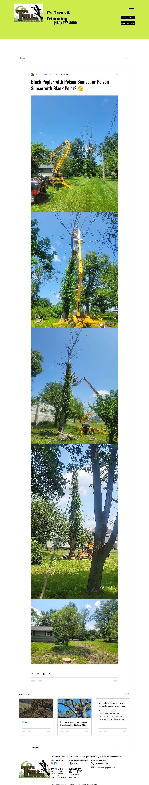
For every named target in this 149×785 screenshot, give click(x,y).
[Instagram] (52, 763)
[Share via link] (49, 674)
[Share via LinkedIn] (43, 674)
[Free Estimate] (128, 23)
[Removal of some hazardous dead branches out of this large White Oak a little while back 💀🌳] (75, 708)
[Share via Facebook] (32, 674)
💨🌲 (24, 722)
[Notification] (70, 763)
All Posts (22, 58)
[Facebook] (55, 763)
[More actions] (116, 74)
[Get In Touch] (128, 17)
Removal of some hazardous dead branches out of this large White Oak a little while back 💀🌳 (73, 723)
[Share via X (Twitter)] (38, 674)
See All (127, 694)
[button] (127, 58)
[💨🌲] (36, 708)
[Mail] (92, 767)
